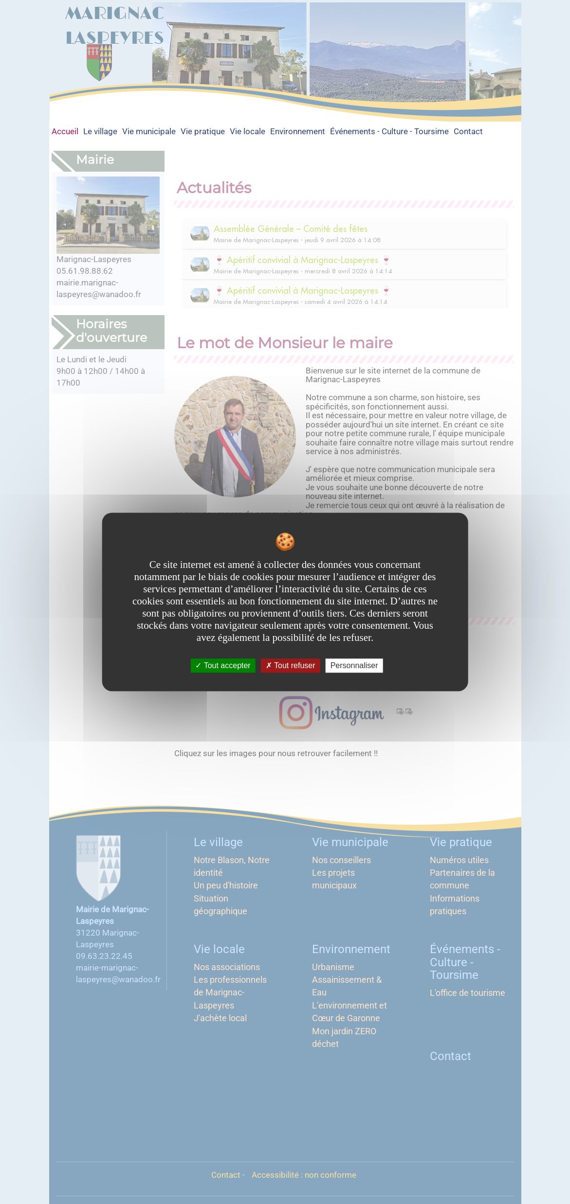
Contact (468, 131)
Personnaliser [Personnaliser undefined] (354, 665)
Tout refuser (290, 665)
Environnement (297, 131)
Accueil (65, 131)
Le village (100, 131)
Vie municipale (149, 131)
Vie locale (247, 131)
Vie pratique (203, 131)
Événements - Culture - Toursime (389, 131)
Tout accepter (222, 665)
